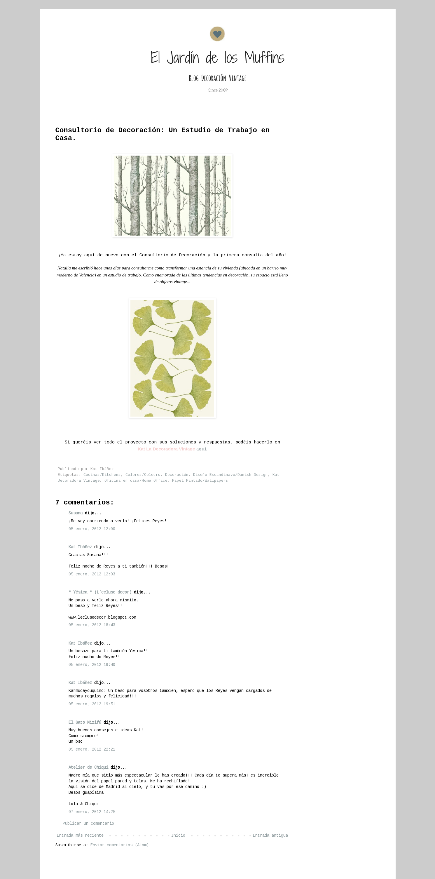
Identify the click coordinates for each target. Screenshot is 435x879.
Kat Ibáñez (80, 547)
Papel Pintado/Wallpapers (200, 481)
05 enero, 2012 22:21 (92, 749)
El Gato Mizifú (85, 722)
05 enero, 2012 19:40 (92, 664)
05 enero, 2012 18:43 (92, 625)
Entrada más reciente (80, 835)
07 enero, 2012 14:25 (92, 812)
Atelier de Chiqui (88, 767)
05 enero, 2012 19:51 (92, 704)
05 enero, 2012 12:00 (92, 529)
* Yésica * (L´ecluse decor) (100, 592)
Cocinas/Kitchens (102, 475)
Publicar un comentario (88, 823)
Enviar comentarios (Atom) (119, 845)
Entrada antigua (270, 835)
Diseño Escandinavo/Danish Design (230, 475)
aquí (201, 449)
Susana (76, 513)
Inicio (178, 835)
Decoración (176, 475)
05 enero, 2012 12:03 (92, 574)
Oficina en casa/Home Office (135, 481)
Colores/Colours (142, 475)
